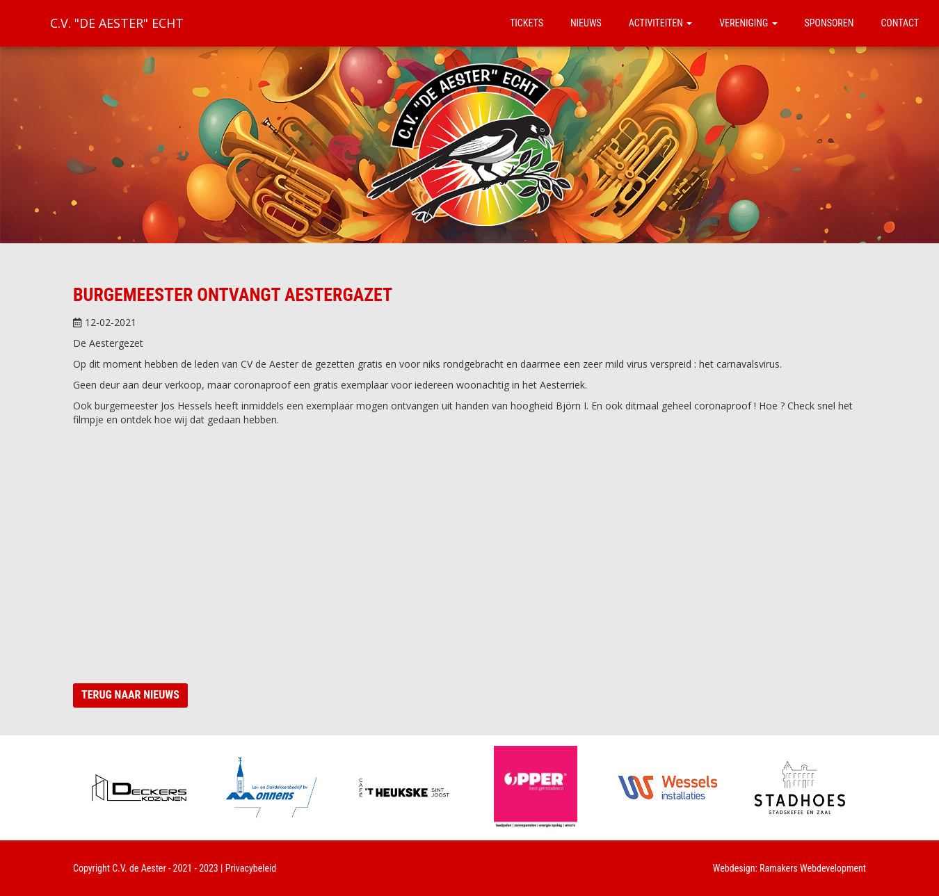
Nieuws (586, 22)
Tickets (526, 22)
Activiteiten (660, 22)
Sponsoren (829, 22)
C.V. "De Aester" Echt (117, 23)
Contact (900, 22)
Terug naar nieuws (130, 694)
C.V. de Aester (139, 868)
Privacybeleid (251, 868)
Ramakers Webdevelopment (813, 868)
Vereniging (748, 22)
